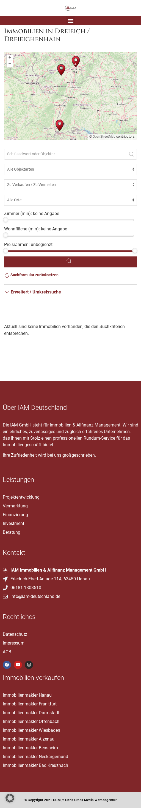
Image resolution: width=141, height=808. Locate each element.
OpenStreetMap (104, 137)
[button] (70, 20)
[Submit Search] (131, 154)
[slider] (5, 219)
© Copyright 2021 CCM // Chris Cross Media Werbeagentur (70, 800)
